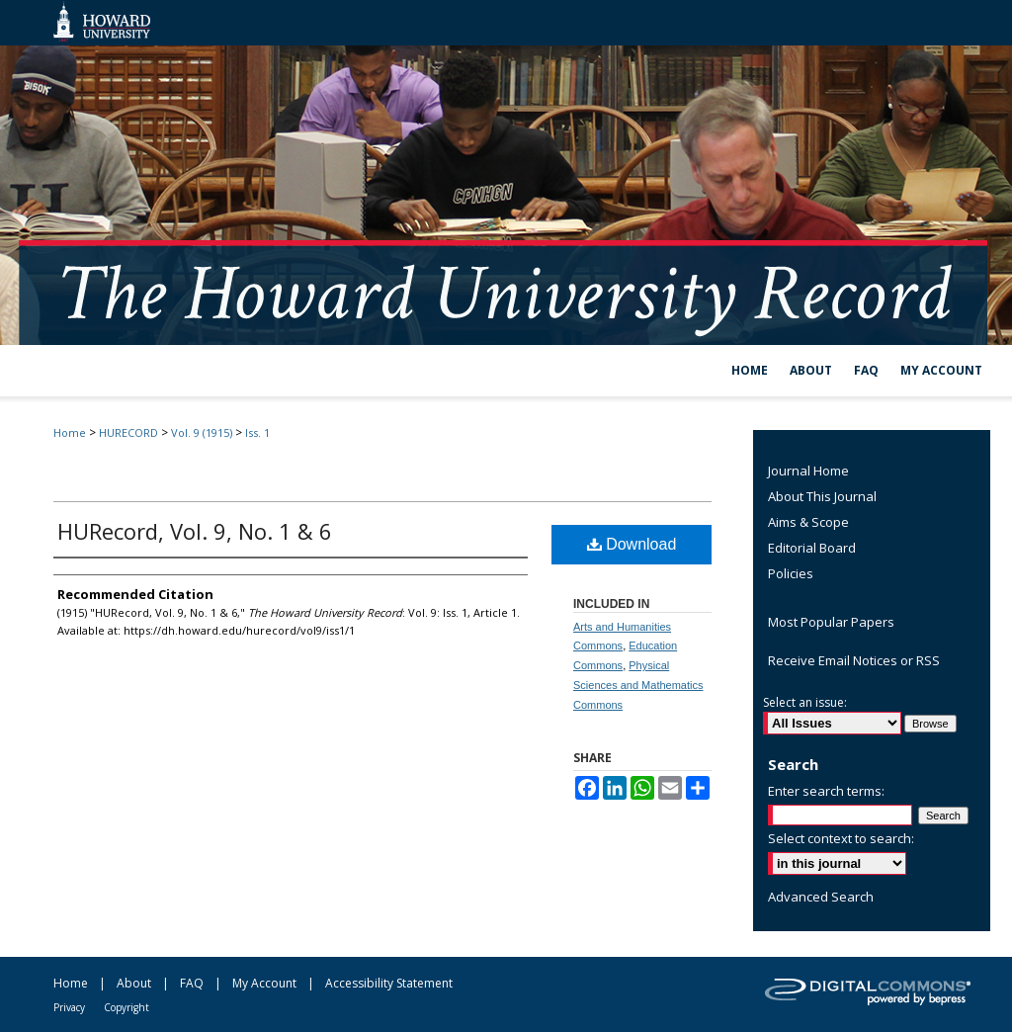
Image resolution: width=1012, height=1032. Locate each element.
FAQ (192, 983)
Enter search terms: (826, 791)
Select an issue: (805, 702)
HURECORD (128, 432)
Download (632, 544)
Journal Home (808, 470)
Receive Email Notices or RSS (854, 660)
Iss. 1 (257, 432)
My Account (264, 983)
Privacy (69, 1007)
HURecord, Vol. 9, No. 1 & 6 (194, 531)
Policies (790, 573)
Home (69, 432)
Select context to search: (841, 838)
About (134, 983)
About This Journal (822, 496)
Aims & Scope (808, 522)
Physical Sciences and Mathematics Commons (638, 685)
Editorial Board (812, 548)
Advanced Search (821, 896)
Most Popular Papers (831, 622)
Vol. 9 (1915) (201, 432)
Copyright (126, 1007)
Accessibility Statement (389, 983)
